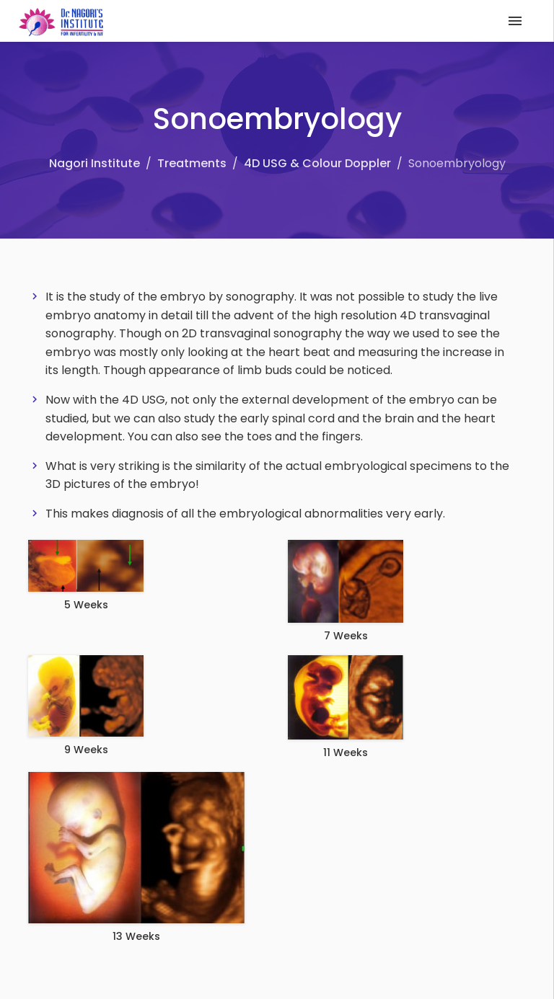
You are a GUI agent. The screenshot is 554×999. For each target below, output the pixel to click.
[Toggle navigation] (515, 21)
